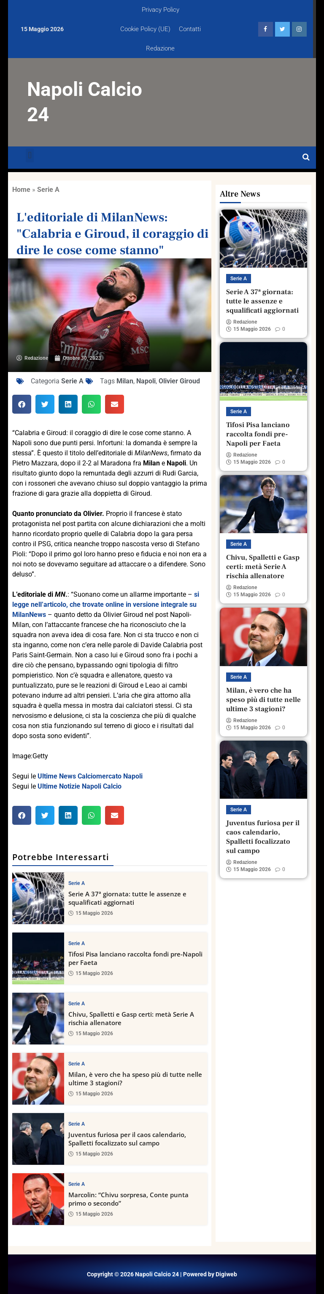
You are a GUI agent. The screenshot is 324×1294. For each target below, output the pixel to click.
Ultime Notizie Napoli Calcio (80, 786)
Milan (124, 381)
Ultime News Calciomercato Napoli (90, 776)
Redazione (160, 48)
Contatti (190, 29)
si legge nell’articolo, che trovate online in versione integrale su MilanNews (105, 604)
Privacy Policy (160, 9)
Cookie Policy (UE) (145, 29)
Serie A (48, 190)
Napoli (146, 381)
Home (21, 190)
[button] (30, 155)
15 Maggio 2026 (90, 913)
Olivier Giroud (179, 381)
